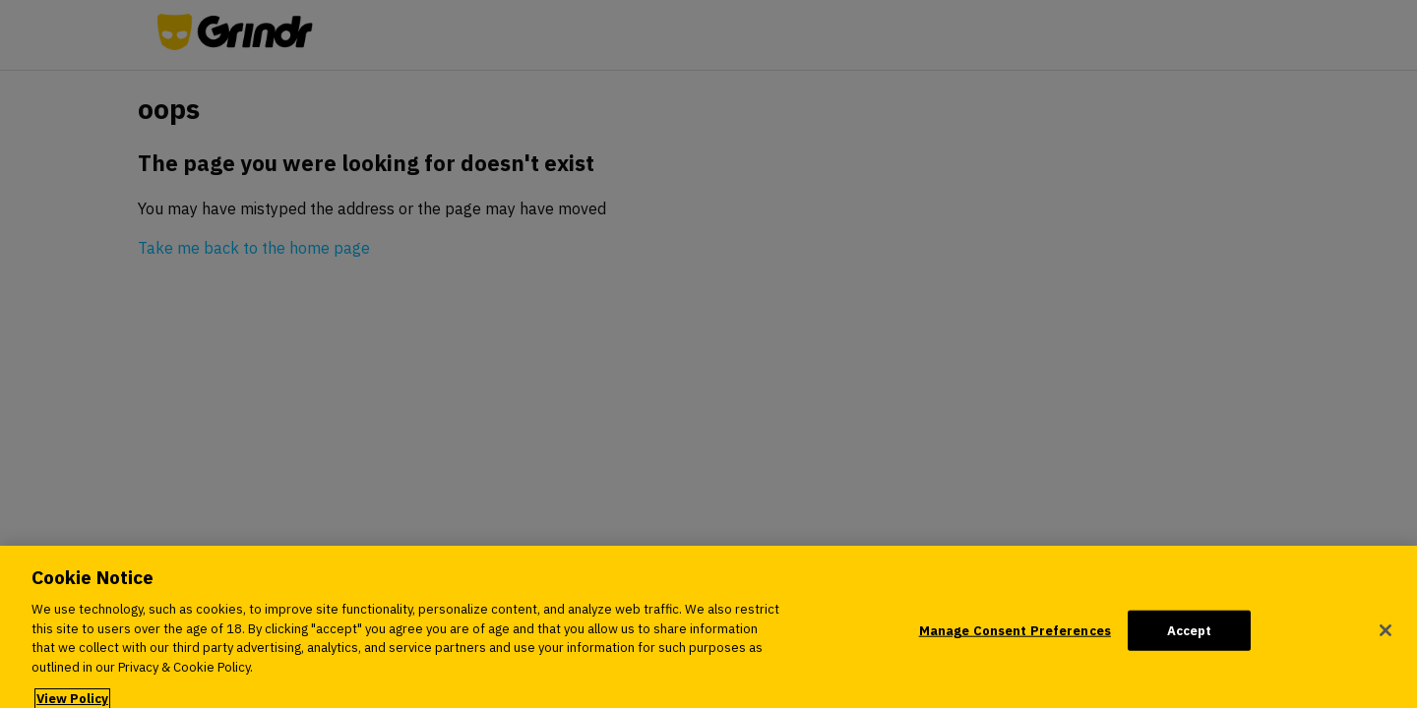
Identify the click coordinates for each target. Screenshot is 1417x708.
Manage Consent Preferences (1015, 639)
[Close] (1385, 639)
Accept (1189, 639)
